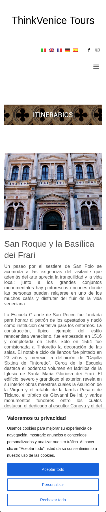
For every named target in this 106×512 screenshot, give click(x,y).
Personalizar (53, 484)
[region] (53, 460)
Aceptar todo (53, 469)
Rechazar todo (53, 500)
